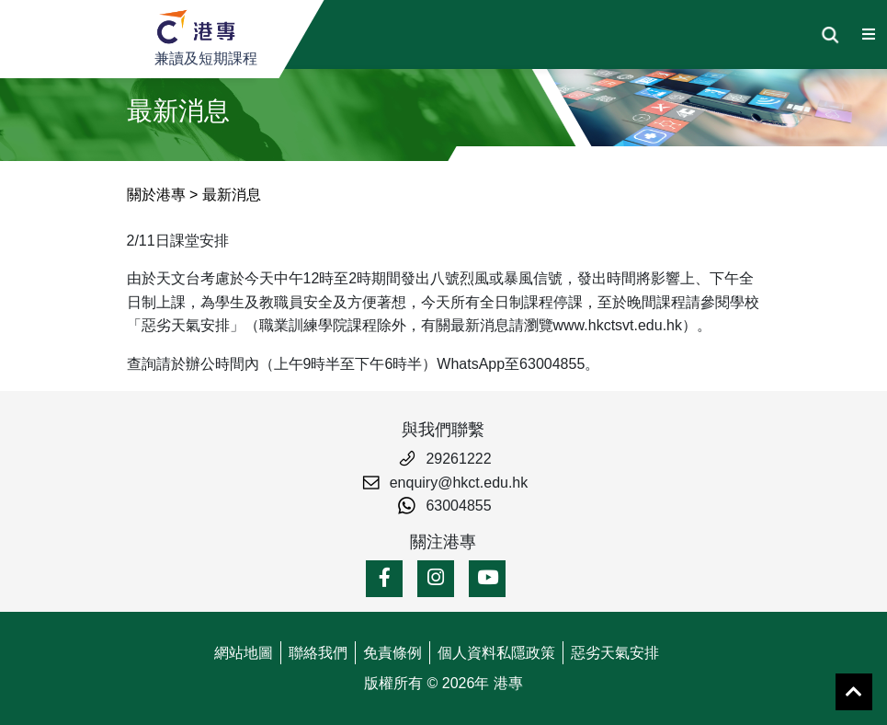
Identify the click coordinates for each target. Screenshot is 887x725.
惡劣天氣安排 (615, 653)
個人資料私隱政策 (496, 653)
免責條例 (392, 653)
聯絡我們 (318, 653)
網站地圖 (243, 653)
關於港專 (156, 194)
